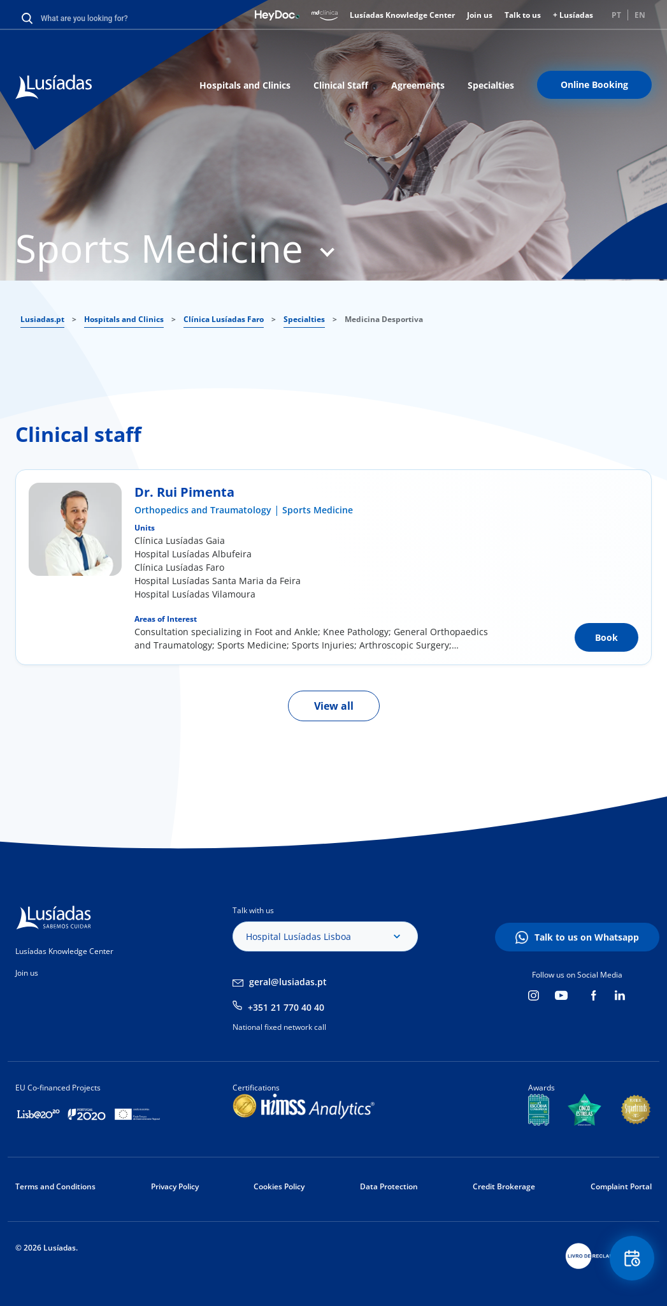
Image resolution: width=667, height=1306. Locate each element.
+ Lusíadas (573, 15)
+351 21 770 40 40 (286, 1007)
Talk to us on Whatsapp (586, 937)
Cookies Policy (279, 1186)
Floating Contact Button (632, 1258)
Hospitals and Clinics (244, 85)
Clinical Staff (340, 85)
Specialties (491, 85)
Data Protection (389, 1186)
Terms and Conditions (55, 1186)
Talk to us (523, 15)
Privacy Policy (175, 1186)
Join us (479, 15)
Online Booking (594, 84)
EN (640, 15)
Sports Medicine (317, 510)
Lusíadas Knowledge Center (402, 15)
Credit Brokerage (504, 1186)
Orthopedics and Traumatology (202, 510)
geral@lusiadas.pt (288, 982)
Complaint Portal (621, 1186)
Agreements (418, 85)
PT (616, 15)
